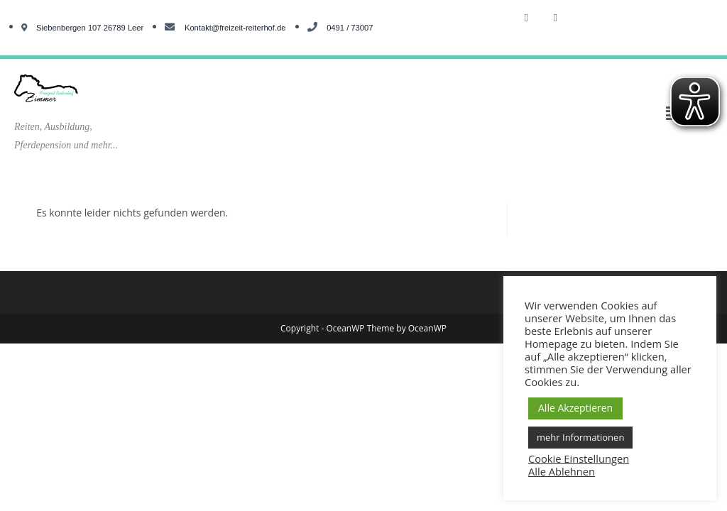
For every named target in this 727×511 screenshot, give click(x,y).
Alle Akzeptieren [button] (575, 407)
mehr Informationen (580, 437)
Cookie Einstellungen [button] (578, 458)
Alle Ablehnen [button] (561, 471)
